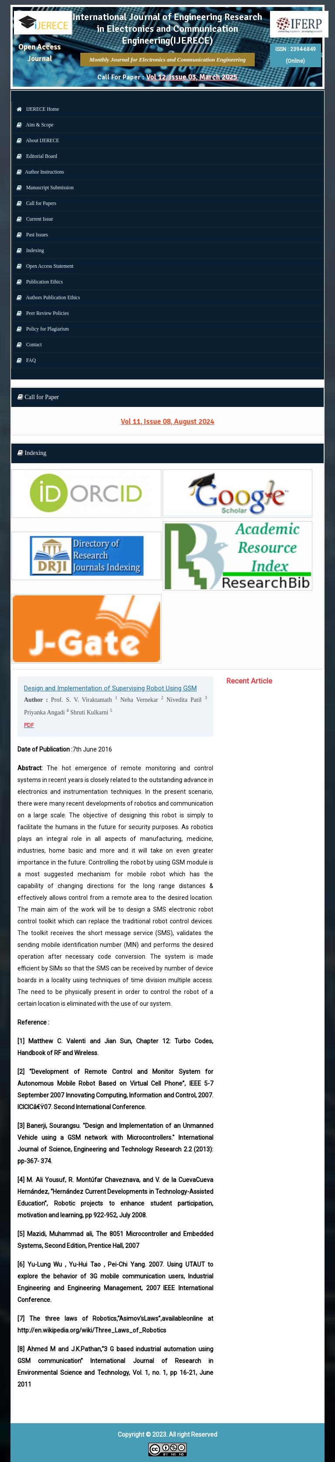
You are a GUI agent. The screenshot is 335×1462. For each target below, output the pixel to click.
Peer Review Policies (40, 313)
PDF (29, 725)
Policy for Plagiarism (40, 328)
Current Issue (32, 219)
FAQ (24, 360)
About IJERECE (35, 140)
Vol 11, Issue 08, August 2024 (167, 421)
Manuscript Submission (43, 187)
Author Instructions (38, 171)
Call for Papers (34, 203)
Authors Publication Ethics (46, 297)
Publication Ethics (37, 281)
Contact (27, 344)
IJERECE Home (35, 109)
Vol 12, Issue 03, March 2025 (191, 77)
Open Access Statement (42, 266)
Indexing (28, 250)
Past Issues (30, 234)
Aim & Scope (33, 124)
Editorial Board (34, 156)
